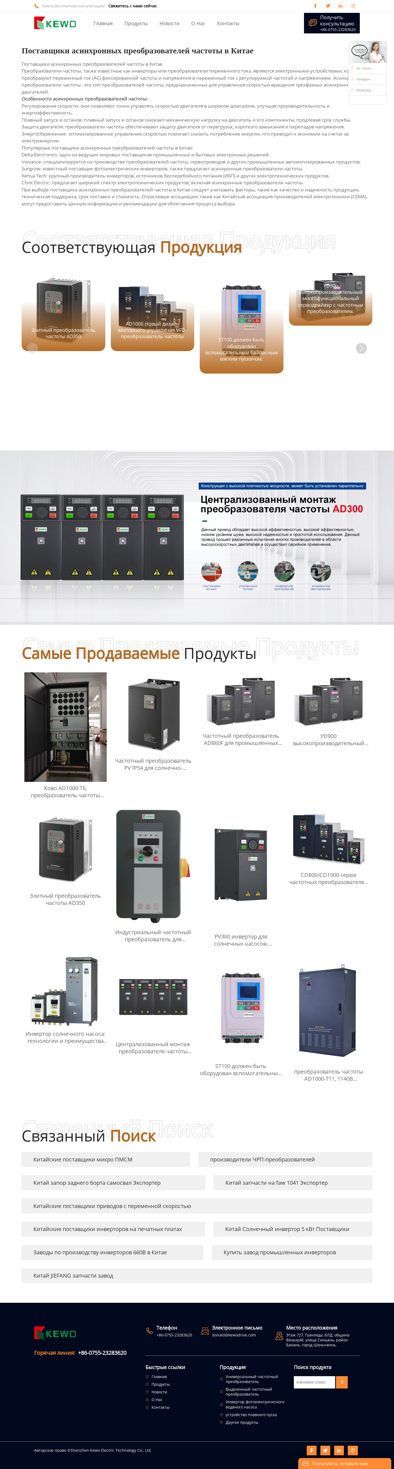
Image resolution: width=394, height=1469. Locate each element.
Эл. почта (361, 67)
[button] (361, 348)
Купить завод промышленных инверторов (280, 1252)
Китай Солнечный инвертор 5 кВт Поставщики (287, 1229)
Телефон (361, 78)
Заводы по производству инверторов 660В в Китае (100, 1252)
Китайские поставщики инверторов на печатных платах (107, 1229)
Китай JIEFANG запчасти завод (73, 1275)
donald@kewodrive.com (234, 1335)
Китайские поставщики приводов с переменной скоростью (112, 1206)
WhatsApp (361, 89)
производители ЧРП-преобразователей (262, 1159)
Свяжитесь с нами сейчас (132, 6)
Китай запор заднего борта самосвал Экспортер (97, 1182)
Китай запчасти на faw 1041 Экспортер (276, 1182)
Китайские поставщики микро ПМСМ (82, 1159)
